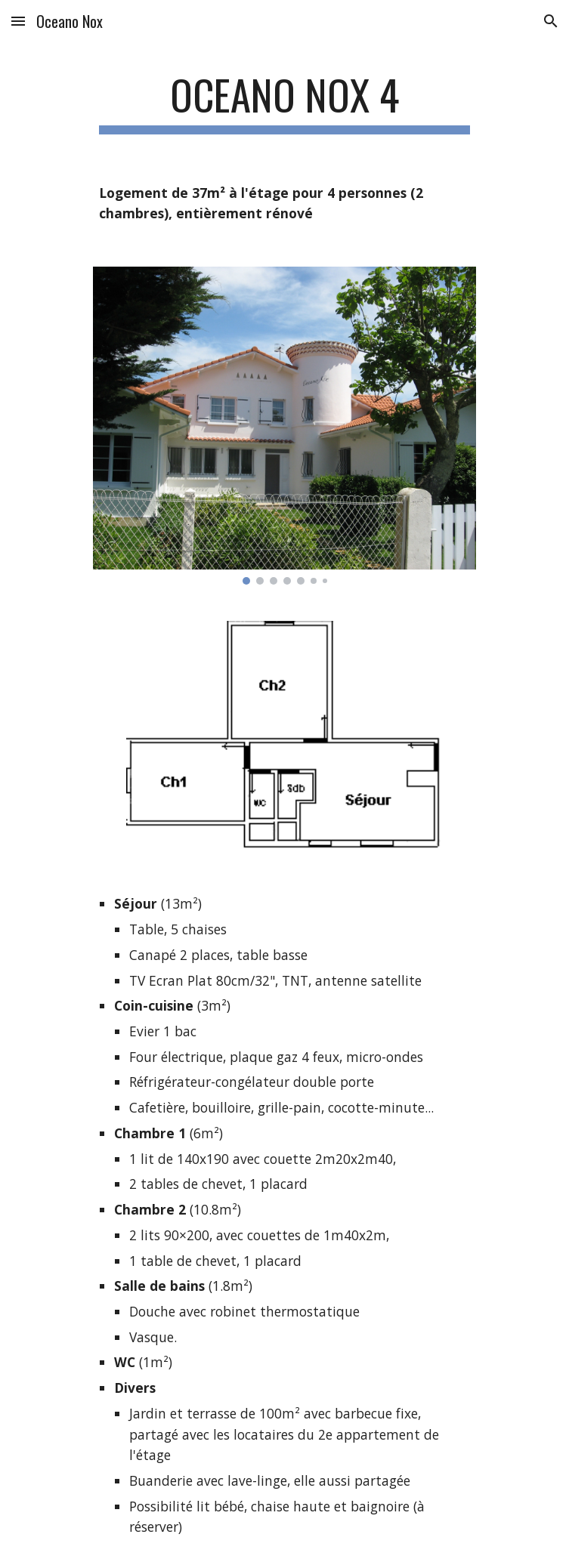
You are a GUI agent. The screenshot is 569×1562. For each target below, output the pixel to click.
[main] (284, 101)
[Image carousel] (284, 426)
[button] (18, 21)
